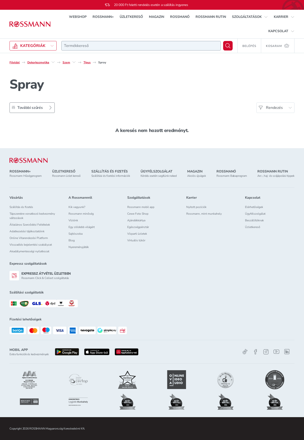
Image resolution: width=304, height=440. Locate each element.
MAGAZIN (156, 17)
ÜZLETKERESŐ (131, 17)
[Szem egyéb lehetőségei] (74, 62)
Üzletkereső (252, 227)
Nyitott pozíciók (196, 207)
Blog (72, 240)
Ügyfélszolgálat (255, 214)
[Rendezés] (275, 107)
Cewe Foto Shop (137, 214)
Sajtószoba (76, 234)
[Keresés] (228, 46)
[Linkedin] (287, 351)
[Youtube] (276, 352)
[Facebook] (255, 352)
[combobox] (141, 46)
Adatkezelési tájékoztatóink (27, 231)
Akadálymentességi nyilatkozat (29, 251)
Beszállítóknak (254, 220)
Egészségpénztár (138, 227)
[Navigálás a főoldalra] (30, 24)
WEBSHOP (78, 17)
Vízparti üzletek (137, 234)
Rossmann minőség (81, 214)
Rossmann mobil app (140, 207)
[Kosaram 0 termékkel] (277, 46)
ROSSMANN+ (103, 17)
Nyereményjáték (79, 247)
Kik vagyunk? (77, 207)
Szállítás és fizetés (21, 207)
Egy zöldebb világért (82, 227)
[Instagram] (266, 352)
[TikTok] (245, 352)
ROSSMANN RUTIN (211, 17)
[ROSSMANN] (29, 160)
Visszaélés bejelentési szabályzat (31, 245)
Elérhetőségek (254, 207)
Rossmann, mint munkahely (204, 214)
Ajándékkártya (136, 220)
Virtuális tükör (136, 240)
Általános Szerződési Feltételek (30, 225)
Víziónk (73, 220)
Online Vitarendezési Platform (29, 238)
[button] (250, 17)
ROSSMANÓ (180, 17)
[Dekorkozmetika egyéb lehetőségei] (53, 62)
